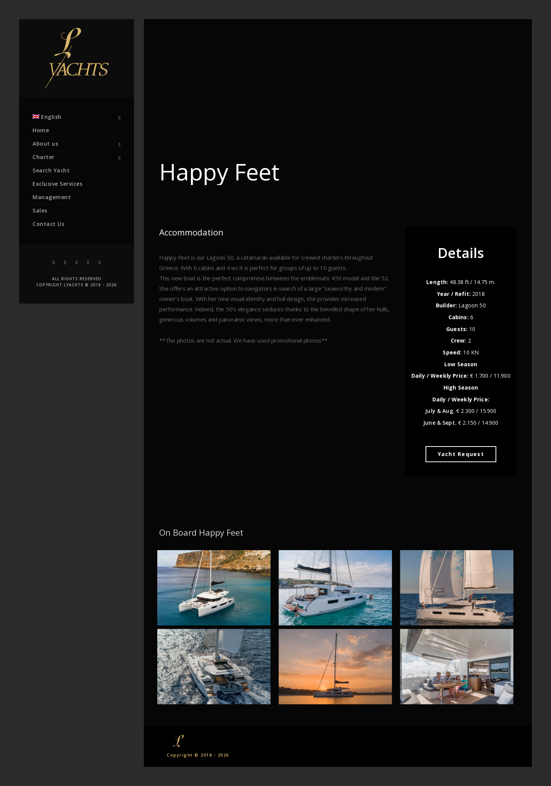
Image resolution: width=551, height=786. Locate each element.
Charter (44, 157)
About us (45, 143)
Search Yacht (51, 170)
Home (41, 130)
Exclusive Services (57, 183)
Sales (40, 210)
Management (52, 197)
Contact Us (48, 223)
